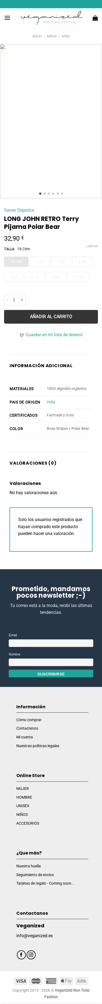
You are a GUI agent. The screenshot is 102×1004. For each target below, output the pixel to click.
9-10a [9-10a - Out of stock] (78, 277)
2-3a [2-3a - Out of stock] (40, 261)
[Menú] (7, 17)
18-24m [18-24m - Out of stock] (16, 261)
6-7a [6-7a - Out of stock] (35, 277)
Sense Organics (19, 209)
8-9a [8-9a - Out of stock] (56, 277)
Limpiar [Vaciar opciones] (92, 246)
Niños (52, 36)
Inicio (37, 36)
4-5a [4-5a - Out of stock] (82, 261)
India (51, 401)
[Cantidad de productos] (14, 300)
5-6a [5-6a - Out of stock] (14, 277)
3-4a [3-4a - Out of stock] (61, 261)
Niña (66, 36)
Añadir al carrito (51, 316)
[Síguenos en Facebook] (21, 954)
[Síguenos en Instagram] (31, 954)
